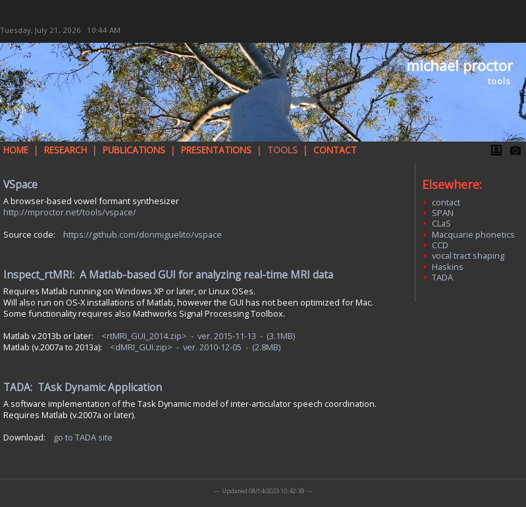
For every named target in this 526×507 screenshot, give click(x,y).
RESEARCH (65, 150)
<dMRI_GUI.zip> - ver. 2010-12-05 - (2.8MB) (195, 347)
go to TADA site (83, 437)
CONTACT (335, 150)
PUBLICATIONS (134, 150)
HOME (15, 150)
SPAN (443, 213)
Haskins (447, 267)
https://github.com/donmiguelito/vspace (142, 234)
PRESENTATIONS (216, 150)
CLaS (441, 223)
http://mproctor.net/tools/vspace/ (69, 212)
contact (446, 202)
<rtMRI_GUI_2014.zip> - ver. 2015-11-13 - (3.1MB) (198, 336)
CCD (440, 245)
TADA (442, 277)
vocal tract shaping (468, 255)
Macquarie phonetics (473, 234)
